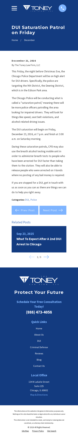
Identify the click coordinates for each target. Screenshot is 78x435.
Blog (39, 359)
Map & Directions (39, 394)
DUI (27, 199)
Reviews (39, 353)
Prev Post (25, 210)
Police (33, 199)
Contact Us (39, 365)
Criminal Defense (39, 347)
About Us (39, 334)
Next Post (53, 210)
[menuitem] (25, 431)
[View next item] (46, 257)
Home (39, 328)
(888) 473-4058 (39, 312)
